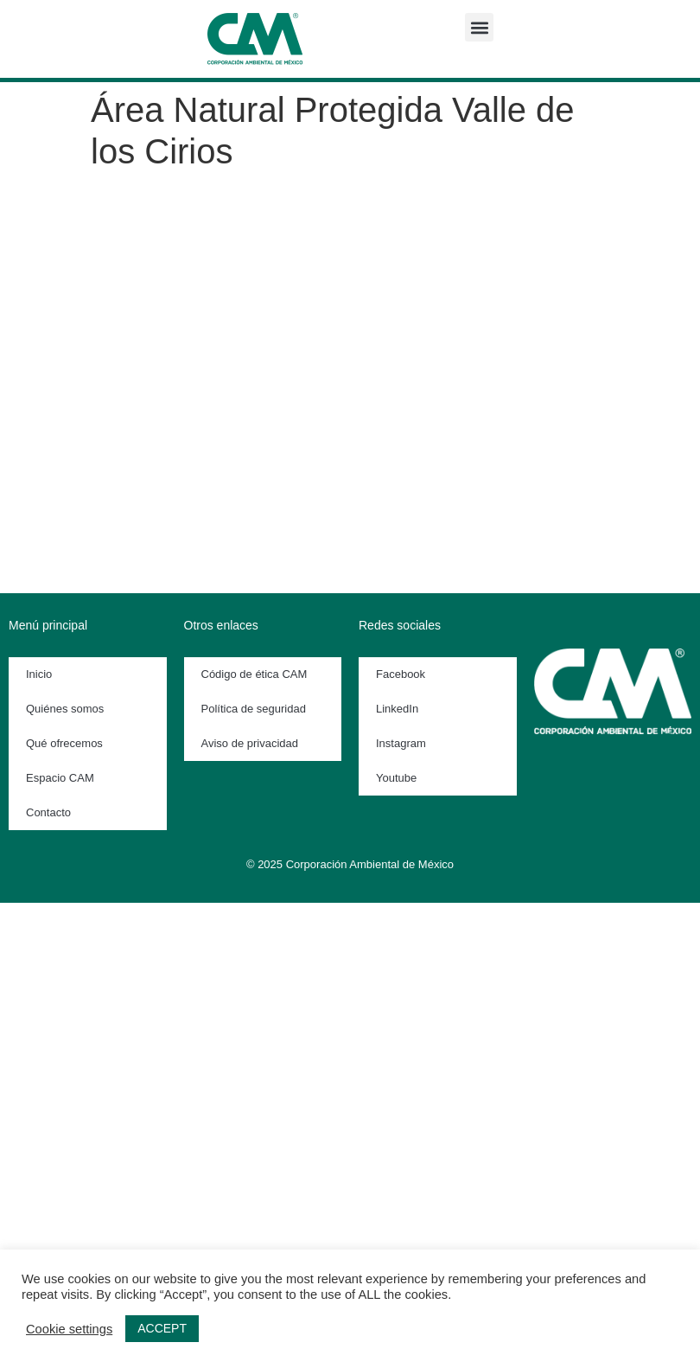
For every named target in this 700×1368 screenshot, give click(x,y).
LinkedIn (397, 708)
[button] (479, 27)
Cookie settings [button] (69, 1329)
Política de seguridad (253, 708)
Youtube (396, 777)
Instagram (401, 743)
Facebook (400, 674)
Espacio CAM (60, 777)
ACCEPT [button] (162, 1328)
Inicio (39, 674)
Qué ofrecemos (64, 743)
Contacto (48, 812)
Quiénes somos (65, 708)
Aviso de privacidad (250, 743)
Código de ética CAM (254, 674)
